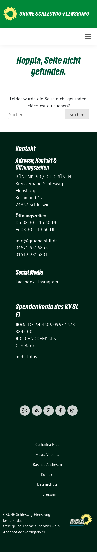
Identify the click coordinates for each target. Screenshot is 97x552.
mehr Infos (26, 356)
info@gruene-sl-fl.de (37, 241)
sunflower (43, 526)
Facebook (25, 282)
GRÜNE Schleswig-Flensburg (54, 13)
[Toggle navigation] (88, 36)
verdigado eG (35, 532)
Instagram (48, 282)
